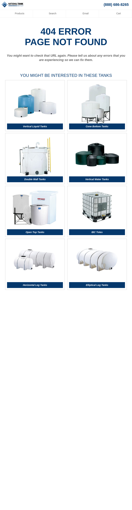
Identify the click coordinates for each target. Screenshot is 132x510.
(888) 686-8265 (116, 5)
